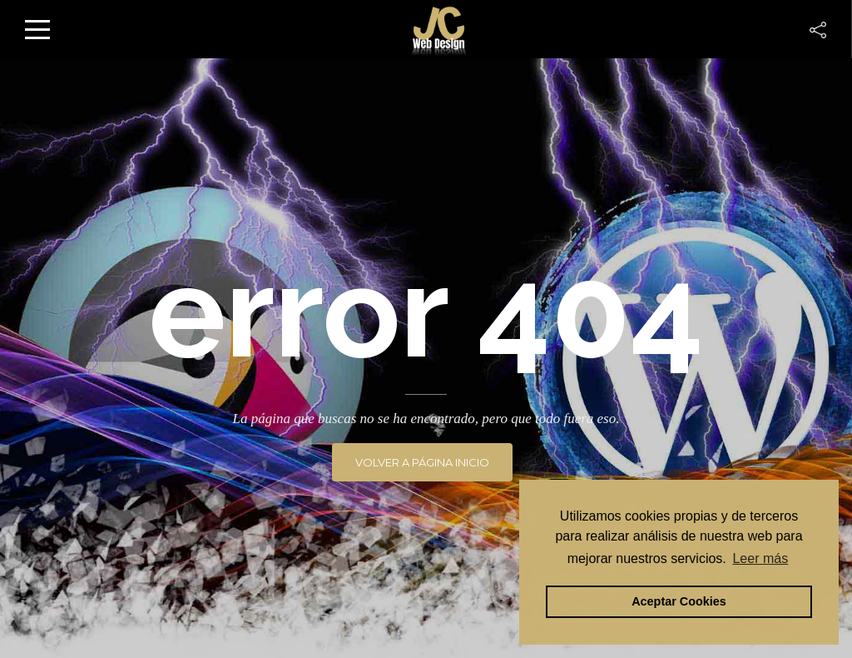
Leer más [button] (760, 558)
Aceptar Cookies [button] (679, 601)
